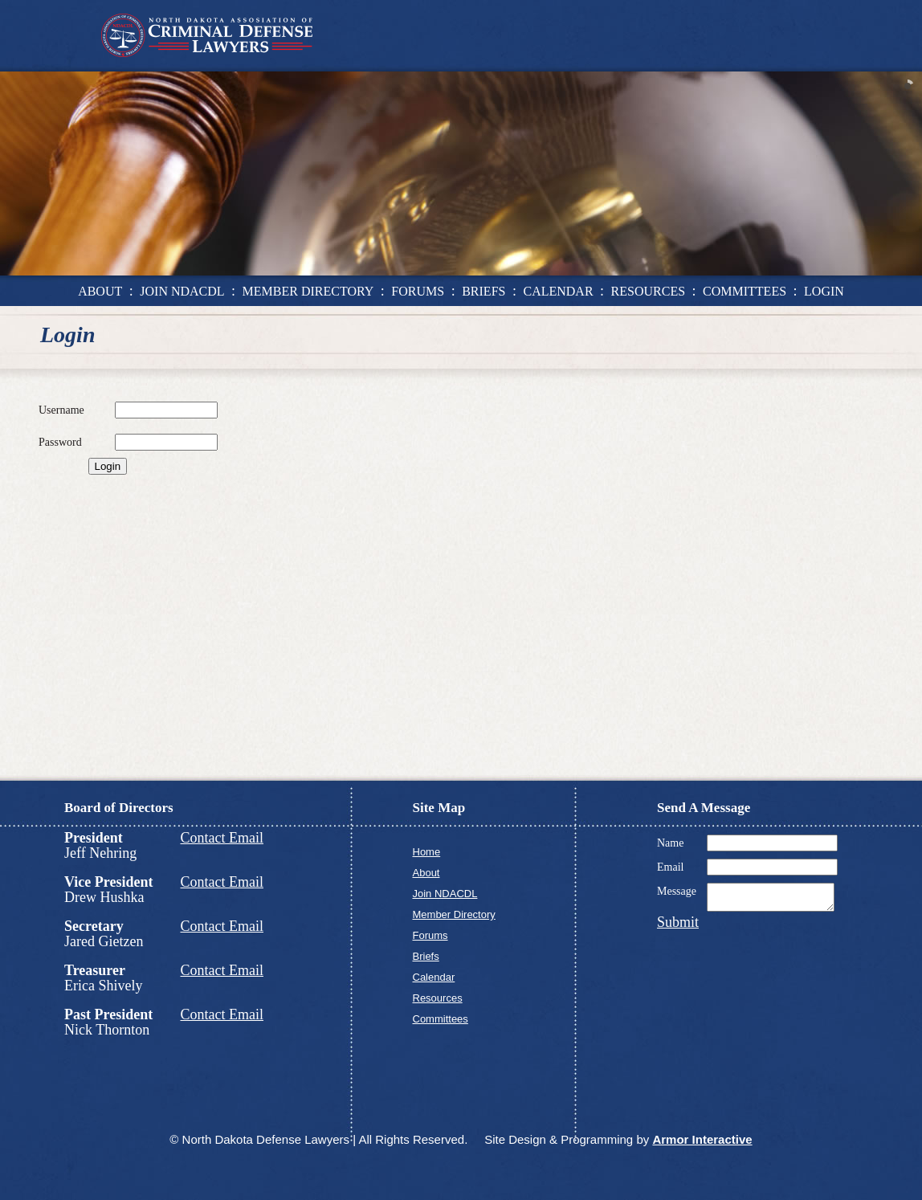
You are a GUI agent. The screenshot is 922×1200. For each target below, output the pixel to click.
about (100, 291)
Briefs (426, 956)
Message (676, 891)
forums (417, 291)
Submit (678, 927)
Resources (438, 998)
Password (60, 442)
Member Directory (454, 914)
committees (744, 291)
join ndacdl (182, 291)
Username (61, 410)
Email (670, 867)
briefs (483, 291)
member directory (308, 291)
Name (670, 843)
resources (648, 291)
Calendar (434, 977)
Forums (430, 935)
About (426, 873)
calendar (558, 291)
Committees (440, 1019)
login (824, 291)
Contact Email (222, 838)
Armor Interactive (702, 1139)
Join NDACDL (445, 894)
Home (427, 852)
